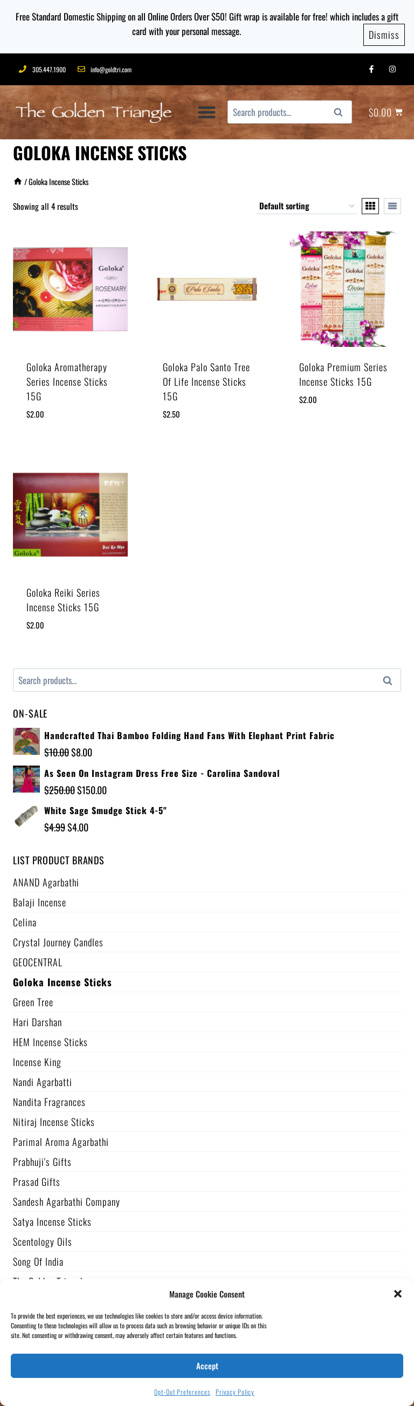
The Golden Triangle (50, 1278)
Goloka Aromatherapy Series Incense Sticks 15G (67, 377)
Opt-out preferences (182, 1391)
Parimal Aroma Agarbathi (61, 1138)
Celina (25, 918)
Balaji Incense (39, 898)
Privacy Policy (235, 1391)
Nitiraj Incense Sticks (54, 1118)
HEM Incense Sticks (50, 1038)
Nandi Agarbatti (42, 1078)
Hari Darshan (37, 1018)
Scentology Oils (42, 1238)
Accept (207, 1365)
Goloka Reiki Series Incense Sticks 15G (63, 596)
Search (342, 109)
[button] (397, 1293)
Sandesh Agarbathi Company (66, 1198)
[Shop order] (307, 202)
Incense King (37, 1058)
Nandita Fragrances (49, 1098)
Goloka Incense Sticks (62, 978)
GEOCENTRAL (38, 958)
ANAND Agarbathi (46, 878)
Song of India (38, 1258)
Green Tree (33, 998)
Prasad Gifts (36, 1178)
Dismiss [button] (384, 32)
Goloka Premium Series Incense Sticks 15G (343, 370)
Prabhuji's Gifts (42, 1158)
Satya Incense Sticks (52, 1218)
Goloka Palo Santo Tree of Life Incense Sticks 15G (206, 377)
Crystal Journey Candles (58, 938)
